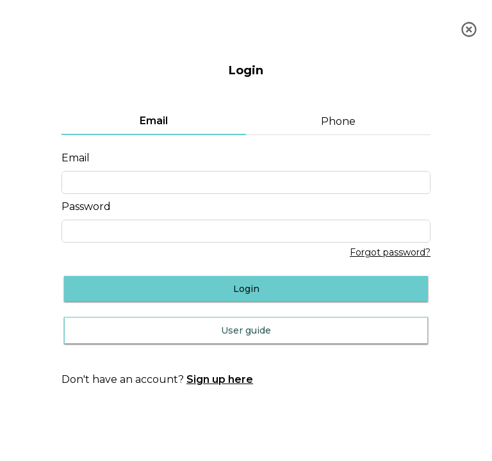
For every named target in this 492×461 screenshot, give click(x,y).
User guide (246, 330)
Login (246, 289)
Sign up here (219, 379)
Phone (338, 121)
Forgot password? (390, 253)
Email (154, 121)
